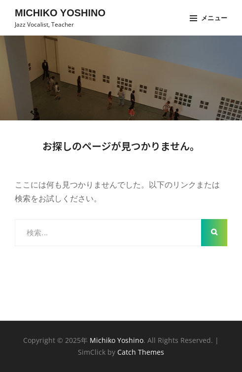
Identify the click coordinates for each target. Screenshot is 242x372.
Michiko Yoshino (60, 12)
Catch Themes (140, 352)
